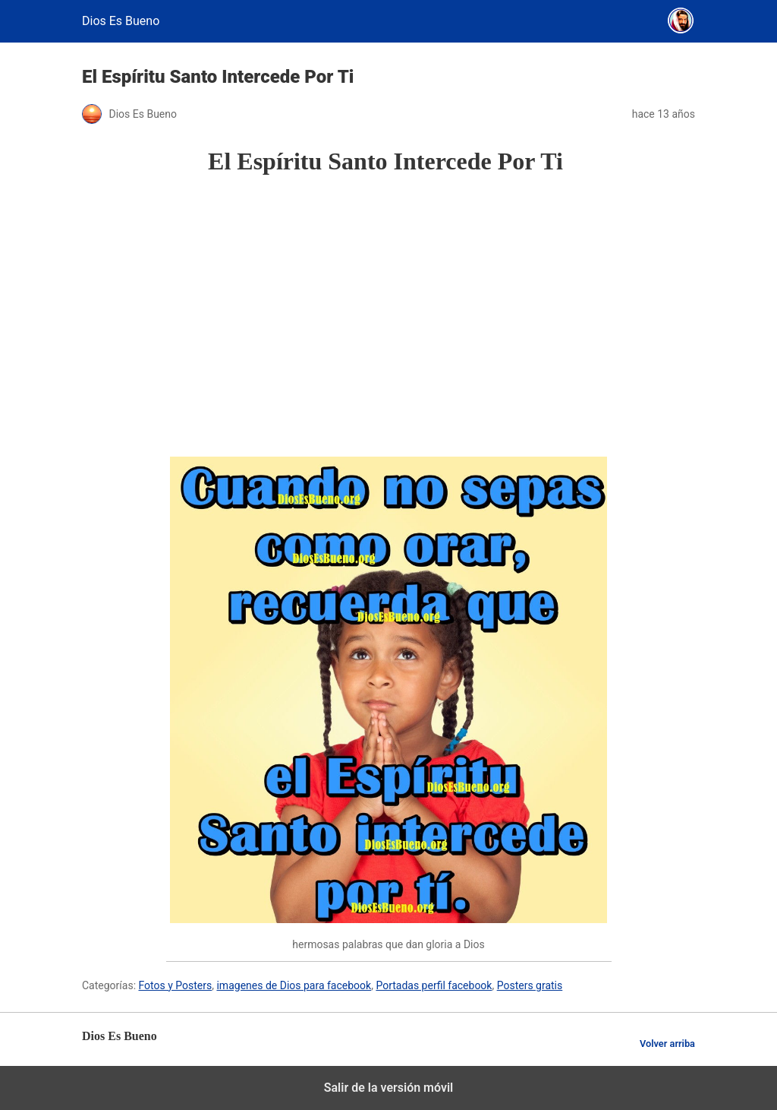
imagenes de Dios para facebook (293, 985)
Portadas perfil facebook (434, 985)
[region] (388, 316)
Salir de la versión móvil (389, 1087)
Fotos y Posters (175, 985)
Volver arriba (667, 1043)
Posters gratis (530, 985)
